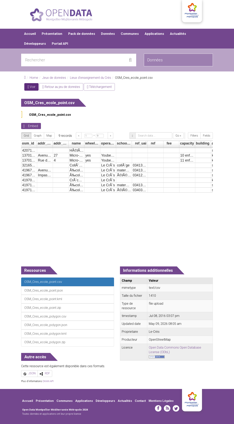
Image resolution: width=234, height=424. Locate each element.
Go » (178, 135)
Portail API (60, 44)
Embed (33, 126)
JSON (32, 373)
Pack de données (81, 34)
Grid (26, 135)
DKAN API (48, 381)
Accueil (30, 34)
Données (108, 34)
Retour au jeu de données (61, 87)
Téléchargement (99, 87)
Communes (130, 34)
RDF (47, 373)
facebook (158, 408)
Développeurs (35, 44)
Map (49, 135)
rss (167, 408)
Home (34, 78)
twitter (176, 408)
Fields (206, 135)
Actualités (178, 34)
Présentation (52, 34)
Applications (154, 34)
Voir (33, 88)
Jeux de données (54, 78)
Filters (194, 135)
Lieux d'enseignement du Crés (90, 78)
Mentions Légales (161, 401)
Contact (140, 401)
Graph (38, 135)
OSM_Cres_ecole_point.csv (50, 115)
